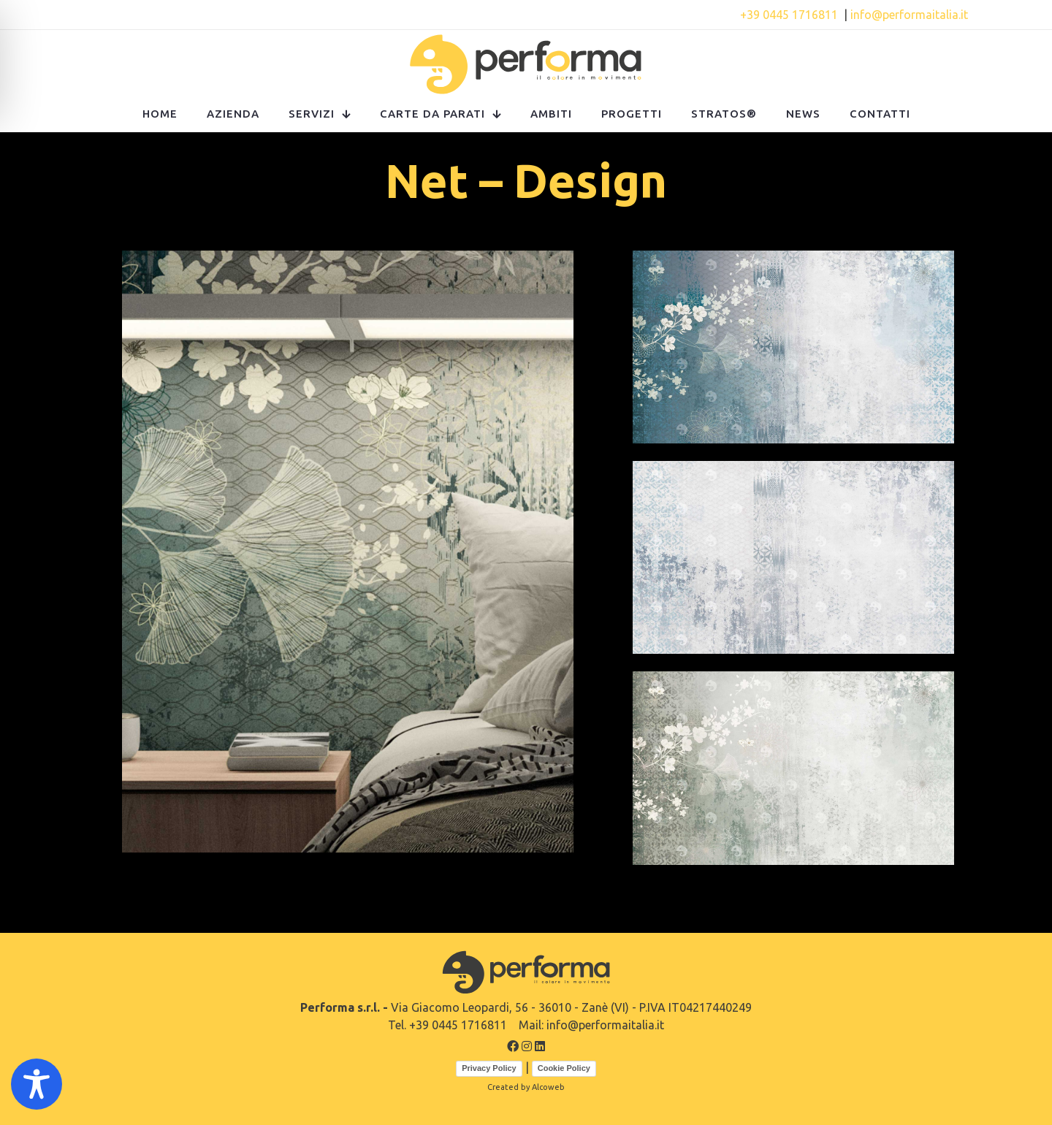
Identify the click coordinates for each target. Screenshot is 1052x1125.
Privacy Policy (489, 1068)
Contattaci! (360, 14)
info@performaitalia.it (909, 14)
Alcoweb (548, 1087)
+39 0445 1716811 (790, 14)
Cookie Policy (564, 1068)
